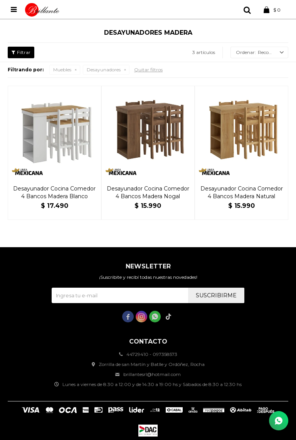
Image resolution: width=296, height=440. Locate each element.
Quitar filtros (148, 69)
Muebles (62, 69)
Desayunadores (104, 69)
